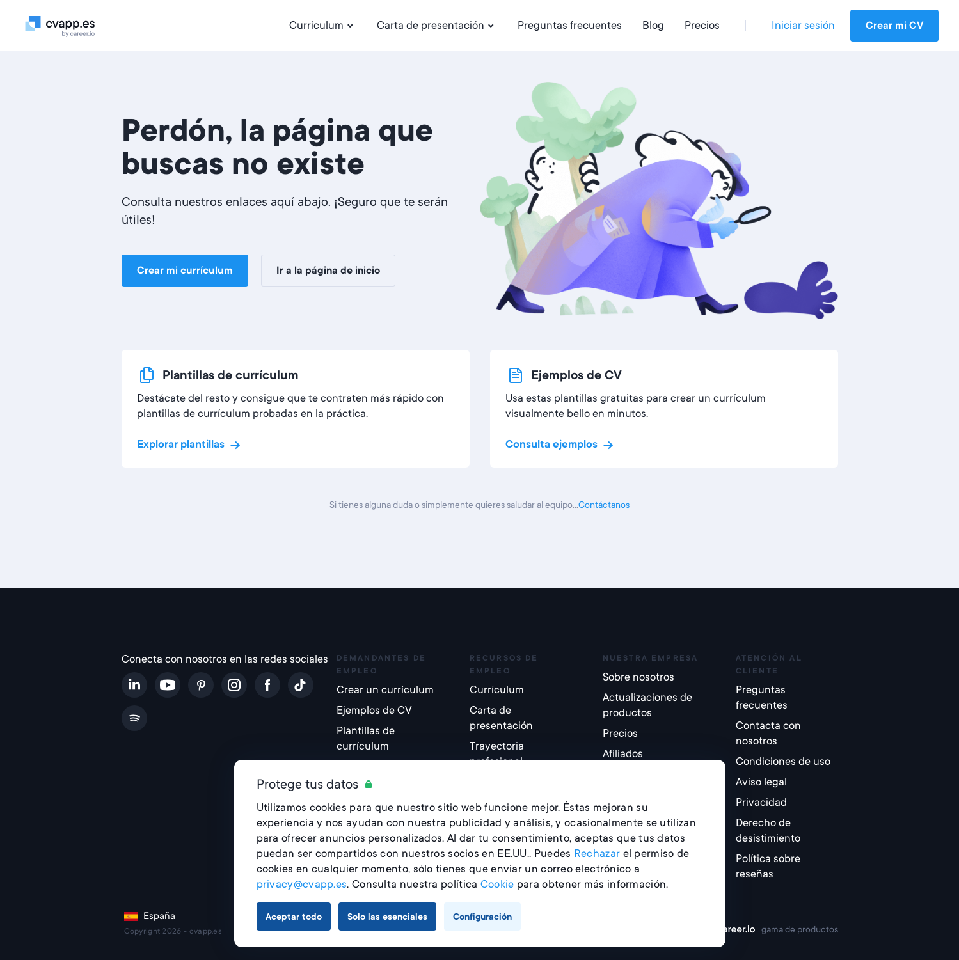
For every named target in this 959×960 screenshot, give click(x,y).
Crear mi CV (894, 25)
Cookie (497, 884)
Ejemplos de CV (374, 710)
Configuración (482, 916)
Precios (702, 25)
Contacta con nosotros (768, 733)
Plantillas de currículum (366, 738)
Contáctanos (604, 505)
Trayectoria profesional (497, 753)
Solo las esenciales (387, 916)
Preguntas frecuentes (570, 25)
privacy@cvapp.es (302, 884)
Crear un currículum (385, 690)
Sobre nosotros (638, 677)
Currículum (322, 25)
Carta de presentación (437, 25)
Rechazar (597, 853)
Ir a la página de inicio (328, 270)
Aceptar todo (294, 916)
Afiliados (623, 754)
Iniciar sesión (803, 25)
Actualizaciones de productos (647, 705)
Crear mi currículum (185, 270)
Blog (653, 25)
